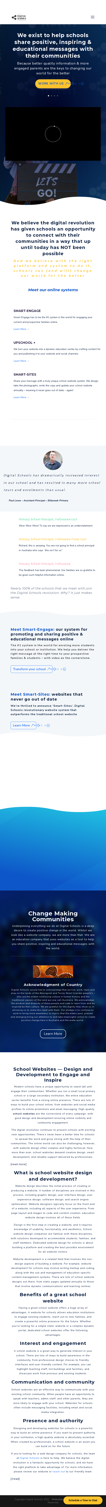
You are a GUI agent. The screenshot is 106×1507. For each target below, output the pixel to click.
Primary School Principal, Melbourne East (48, 519)
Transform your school (29, 669)
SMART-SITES (25, 374)
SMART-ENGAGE (27, 311)
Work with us (51, 84)
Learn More (21, 725)
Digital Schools (70, 926)
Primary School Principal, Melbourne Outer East (52, 539)
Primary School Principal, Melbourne (44, 564)
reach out (59, 1471)
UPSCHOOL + (24, 343)
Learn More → (21, 329)
